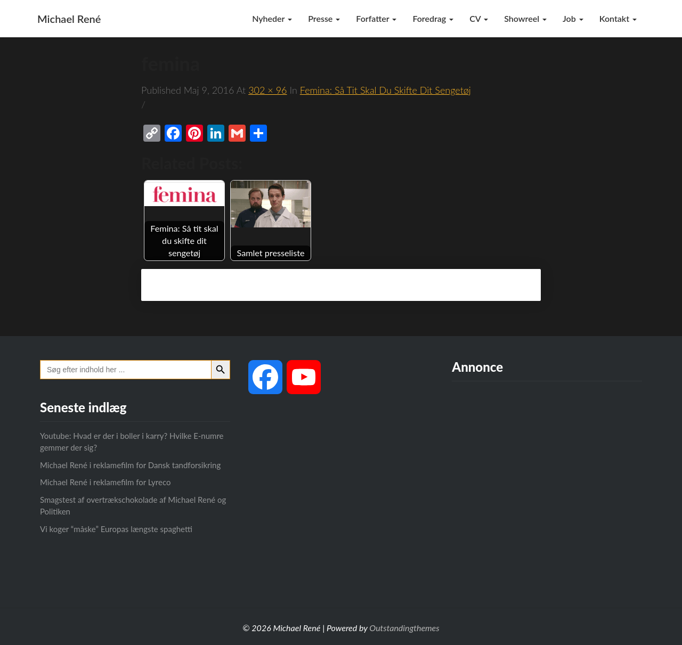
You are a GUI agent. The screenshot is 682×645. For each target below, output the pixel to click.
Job (573, 18)
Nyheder (272, 18)
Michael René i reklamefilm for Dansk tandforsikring (130, 465)
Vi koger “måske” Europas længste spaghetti (116, 529)
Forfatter (376, 18)
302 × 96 (267, 90)
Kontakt (618, 18)
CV (478, 18)
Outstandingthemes (404, 628)
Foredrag (432, 18)
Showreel (525, 18)
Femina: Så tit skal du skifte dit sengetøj (385, 90)
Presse (324, 18)
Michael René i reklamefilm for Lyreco (105, 482)
